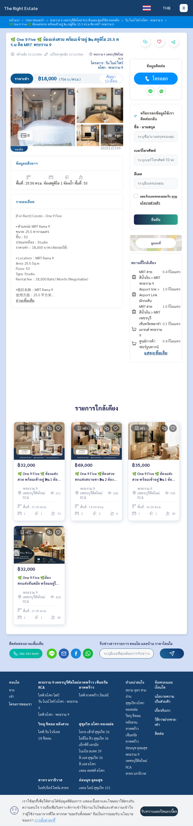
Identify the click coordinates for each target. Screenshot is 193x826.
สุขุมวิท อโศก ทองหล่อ (96, 724)
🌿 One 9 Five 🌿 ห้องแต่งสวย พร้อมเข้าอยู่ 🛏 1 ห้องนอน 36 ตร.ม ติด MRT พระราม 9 (153, 476)
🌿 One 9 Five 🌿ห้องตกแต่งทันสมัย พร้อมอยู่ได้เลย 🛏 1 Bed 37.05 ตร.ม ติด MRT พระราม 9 (38, 580)
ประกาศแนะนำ (34, 20)
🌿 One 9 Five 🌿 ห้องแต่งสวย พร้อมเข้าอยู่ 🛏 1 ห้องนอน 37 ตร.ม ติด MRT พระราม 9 (38, 476)
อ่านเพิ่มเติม (25, 300)
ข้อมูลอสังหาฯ (27, 163)
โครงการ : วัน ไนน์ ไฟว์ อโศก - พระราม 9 (107, 65)
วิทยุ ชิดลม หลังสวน (53, 724)
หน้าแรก (14, 20)
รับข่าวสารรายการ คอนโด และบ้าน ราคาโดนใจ (136, 643)
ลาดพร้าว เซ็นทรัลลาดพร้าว (132, 734)
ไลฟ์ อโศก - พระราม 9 (53, 714)
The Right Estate (21, 8)
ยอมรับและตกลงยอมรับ (155, 196)
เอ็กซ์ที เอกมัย (89, 744)
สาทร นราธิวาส (50, 780)
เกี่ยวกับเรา (162, 710)
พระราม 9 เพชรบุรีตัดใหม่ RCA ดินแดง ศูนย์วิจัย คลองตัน (84, 20)
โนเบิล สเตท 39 (90, 751)
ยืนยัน (155, 219)
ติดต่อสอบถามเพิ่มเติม (26, 643)
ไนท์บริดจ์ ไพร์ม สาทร (53, 787)
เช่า (11, 696)
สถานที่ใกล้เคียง (143, 262)
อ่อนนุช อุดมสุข (91, 780)
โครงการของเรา (20, 704)
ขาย (12, 690)
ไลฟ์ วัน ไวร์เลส (49, 731)
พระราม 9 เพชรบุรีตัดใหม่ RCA (136, 760)
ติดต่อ (159, 733)
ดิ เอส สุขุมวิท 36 (91, 757)
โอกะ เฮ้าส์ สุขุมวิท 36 (94, 731)
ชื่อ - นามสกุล (144, 127)
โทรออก (156, 79)
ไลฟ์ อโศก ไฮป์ (48, 695)
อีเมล (138, 173)
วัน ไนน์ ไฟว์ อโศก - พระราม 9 (144, 20)
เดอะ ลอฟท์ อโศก (92, 770)
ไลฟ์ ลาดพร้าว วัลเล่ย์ (94, 695)
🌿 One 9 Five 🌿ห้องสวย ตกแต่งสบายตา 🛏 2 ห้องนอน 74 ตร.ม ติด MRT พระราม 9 (95, 476)
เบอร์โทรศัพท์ (145, 150)
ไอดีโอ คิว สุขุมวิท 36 (94, 738)
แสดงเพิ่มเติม (155, 353)
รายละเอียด (25, 201)
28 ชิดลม (44, 738)
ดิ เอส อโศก (87, 763)
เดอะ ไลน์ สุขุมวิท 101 (95, 787)
